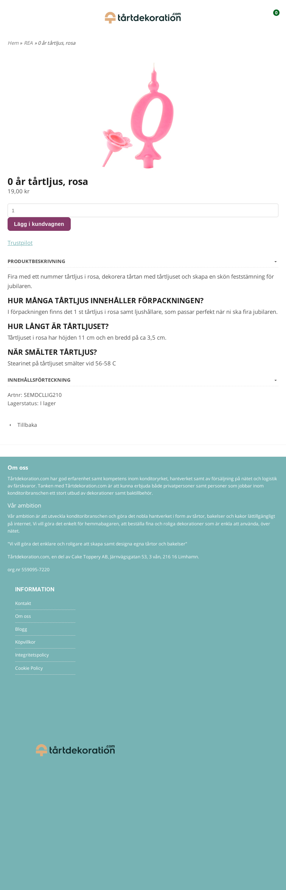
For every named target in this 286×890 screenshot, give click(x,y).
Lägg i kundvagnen (39, 224)
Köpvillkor (25, 642)
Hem (13, 42)
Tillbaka (22, 424)
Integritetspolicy (32, 655)
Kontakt (23, 603)
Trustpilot (20, 243)
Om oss (23, 616)
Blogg (21, 629)
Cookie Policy (29, 668)
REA (28, 42)
